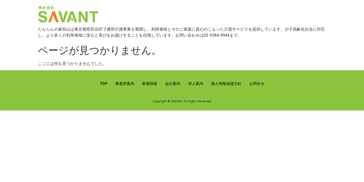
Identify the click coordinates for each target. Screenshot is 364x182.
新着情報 (149, 83)
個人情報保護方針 (226, 83)
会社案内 (172, 83)
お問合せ (256, 83)
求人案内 (195, 83)
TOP (103, 83)
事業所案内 (124, 83)
